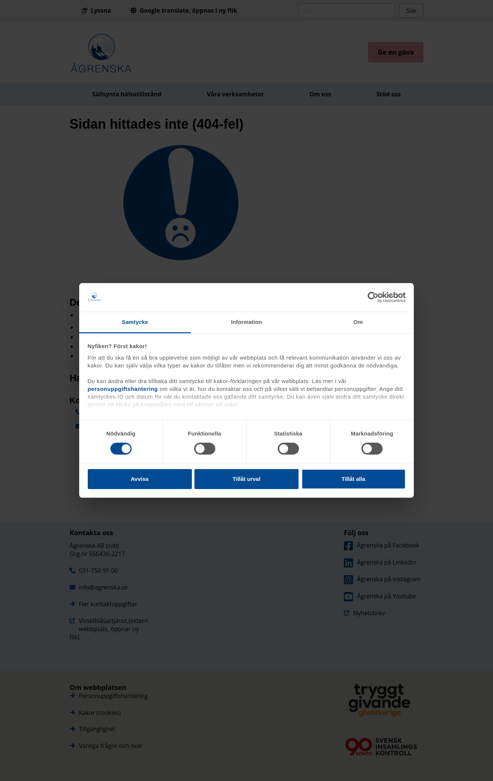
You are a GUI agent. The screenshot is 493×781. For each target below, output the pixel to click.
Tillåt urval (247, 479)
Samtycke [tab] (135, 322)
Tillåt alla (353, 479)
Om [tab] (357, 322)
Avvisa (140, 479)
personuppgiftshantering (123, 389)
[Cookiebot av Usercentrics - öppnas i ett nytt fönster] (373, 297)
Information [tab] (246, 322)
